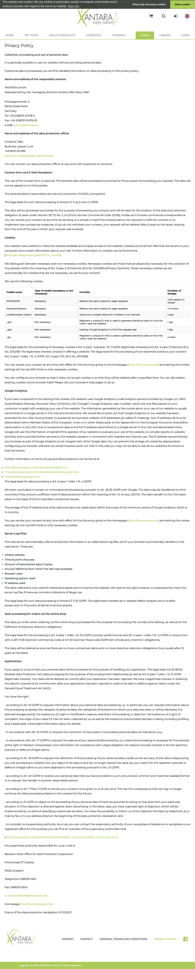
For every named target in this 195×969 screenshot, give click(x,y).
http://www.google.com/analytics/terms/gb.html (36, 467)
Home (9, 35)
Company (118, 35)
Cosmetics (93, 35)
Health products (62, 35)
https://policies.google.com (22, 476)
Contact (86, 939)
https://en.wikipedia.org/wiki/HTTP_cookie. (32, 255)
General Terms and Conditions (123, 939)
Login (185, 35)
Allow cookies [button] (182, 4)
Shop (145, 35)
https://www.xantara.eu (143, 364)
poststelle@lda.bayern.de (30, 895)
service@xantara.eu (26, 125)
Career (164, 35)
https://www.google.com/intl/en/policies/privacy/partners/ (42, 472)
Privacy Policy (165, 939)
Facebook (186, 940)
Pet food (31, 35)
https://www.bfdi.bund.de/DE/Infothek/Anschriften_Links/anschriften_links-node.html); (61, 837)
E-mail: (9, 895)
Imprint (67, 939)
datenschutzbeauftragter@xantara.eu (29, 155)
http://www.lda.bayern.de (37, 904)
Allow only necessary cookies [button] (149, 4)
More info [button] (73, 6)
